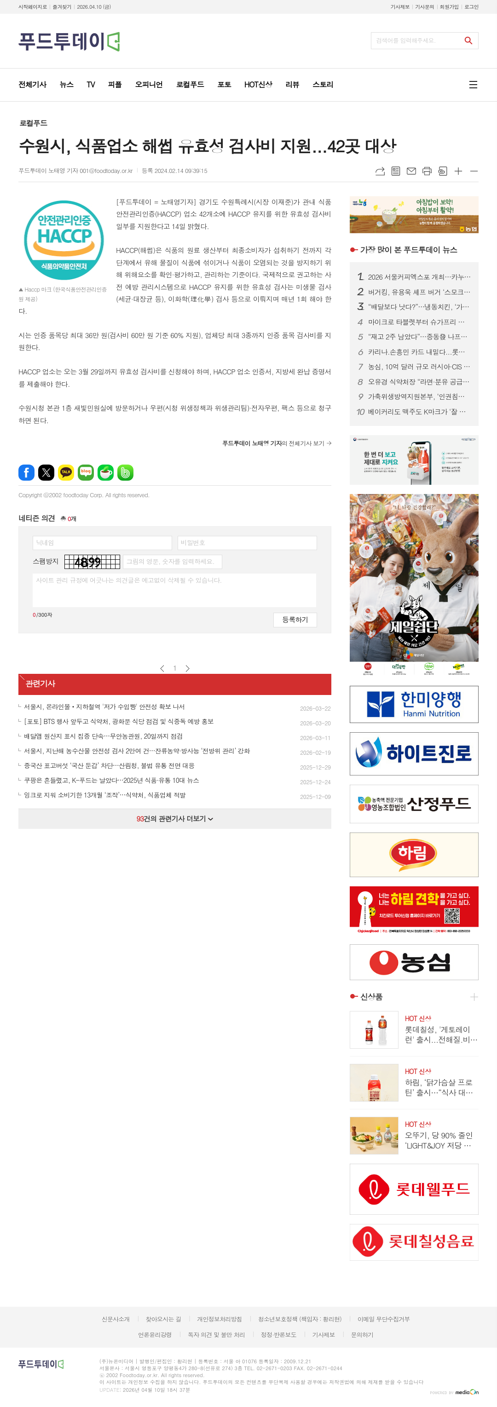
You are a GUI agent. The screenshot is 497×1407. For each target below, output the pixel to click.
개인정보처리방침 (219, 1319)
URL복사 (380, 171)
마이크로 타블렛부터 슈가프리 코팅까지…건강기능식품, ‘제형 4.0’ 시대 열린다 (419, 322)
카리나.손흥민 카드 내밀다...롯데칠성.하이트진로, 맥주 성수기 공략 (419, 351)
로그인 (471, 6)
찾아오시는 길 (163, 1319)
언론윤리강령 (155, 1334)
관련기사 (40, 683)
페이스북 (26, 473)
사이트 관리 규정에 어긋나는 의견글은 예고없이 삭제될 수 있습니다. (129, 580)
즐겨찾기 (61, 6)
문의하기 (362, 1334)
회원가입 (449, 6)
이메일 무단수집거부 (384, 1319)
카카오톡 (66, 473)
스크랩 (442, 171)
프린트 (427, 171)
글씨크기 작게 (474, 171)
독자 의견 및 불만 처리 (216, 1334)
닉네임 (45, 542)
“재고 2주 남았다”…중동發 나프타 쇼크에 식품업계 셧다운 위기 (419, 336)
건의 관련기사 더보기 (174, 818)
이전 (162, 668)
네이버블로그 (86, 473)
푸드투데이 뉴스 (408, 249)
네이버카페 (106, 473)
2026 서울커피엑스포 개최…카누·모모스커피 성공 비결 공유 (419, 276)
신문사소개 (116, 1319)
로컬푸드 (33, 123)
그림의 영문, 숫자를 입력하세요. (170, 561)
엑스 (46, 473)
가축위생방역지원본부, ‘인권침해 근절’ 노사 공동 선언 (419, 396)
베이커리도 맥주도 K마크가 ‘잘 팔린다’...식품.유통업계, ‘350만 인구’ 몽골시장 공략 (419, 411)
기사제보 (400, 6)
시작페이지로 (32, 6)
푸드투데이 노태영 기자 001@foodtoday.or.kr (75, 170)
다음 (187, 668)
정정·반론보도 (278, 1334)
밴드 (125, 473)
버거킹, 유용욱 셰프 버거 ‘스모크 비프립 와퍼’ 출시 (419, 292)
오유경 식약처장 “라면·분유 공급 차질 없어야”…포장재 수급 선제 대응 (419, 381)
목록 (395, 171)
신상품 (371, 996)
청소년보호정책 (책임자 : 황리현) (299, 1319)
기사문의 (424, 6)
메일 (411, 171)
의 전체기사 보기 (273, 443)
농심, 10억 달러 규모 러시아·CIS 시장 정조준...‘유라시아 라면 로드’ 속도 (419, 366)
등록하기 (295, 619)
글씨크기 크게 (458, 171)
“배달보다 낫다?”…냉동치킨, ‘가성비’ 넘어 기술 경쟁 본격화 (419, 306)
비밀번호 (193, 542)
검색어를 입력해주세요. (406, 40)
